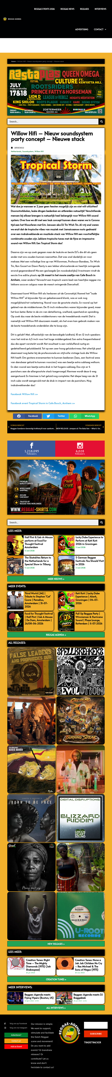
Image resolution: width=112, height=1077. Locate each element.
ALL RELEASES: (17, 642)
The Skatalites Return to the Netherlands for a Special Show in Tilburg (38, 561)
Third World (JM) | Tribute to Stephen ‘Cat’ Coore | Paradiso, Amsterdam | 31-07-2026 (38, 599)
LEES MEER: (15, 531)
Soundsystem (28, 151)
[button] (27, 416)
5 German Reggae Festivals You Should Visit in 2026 (90, 561)
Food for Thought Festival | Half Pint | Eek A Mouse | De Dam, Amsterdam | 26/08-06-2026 (39, 618)
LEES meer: (15, 952)
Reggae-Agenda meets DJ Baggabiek (88, 996)
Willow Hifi (39, 151)
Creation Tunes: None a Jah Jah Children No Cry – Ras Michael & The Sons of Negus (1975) (88, 964)
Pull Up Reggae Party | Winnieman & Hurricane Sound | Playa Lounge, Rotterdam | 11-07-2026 (89, 618)
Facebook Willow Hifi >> (24, 394)
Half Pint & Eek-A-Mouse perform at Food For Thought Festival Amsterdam (39, 542)
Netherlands (16, 151)
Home (13, 61)
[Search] (101, 121)
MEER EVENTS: (17, 586)
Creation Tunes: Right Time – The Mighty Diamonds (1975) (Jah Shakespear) (38, 964)
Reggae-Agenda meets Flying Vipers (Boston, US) (39, 996)
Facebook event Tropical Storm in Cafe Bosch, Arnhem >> (43, 403)
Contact (100, 29)
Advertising (81, 29)
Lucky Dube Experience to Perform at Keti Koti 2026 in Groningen (89, 540)
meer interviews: (20, 987)
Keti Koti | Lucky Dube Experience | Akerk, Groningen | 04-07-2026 (88, 598)
